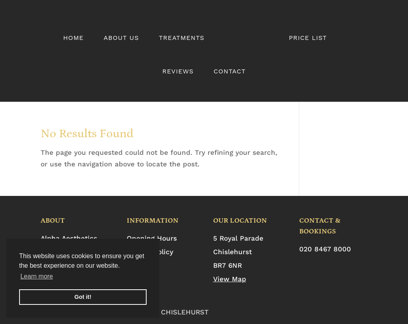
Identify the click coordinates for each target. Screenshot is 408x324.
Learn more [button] (36, 276)
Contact (230, 72)
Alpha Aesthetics (69, 238)
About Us (121, 38)
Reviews (178, 72)
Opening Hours (152, 238)
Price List (308, 38)
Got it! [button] (83, 297)
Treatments (181, 38)
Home (73, 38)
